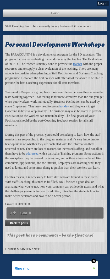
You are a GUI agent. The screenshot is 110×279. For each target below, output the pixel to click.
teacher (77, 64)
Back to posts (19, 223)
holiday (64, 106)
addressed (32, 153)
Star (26, 213)
